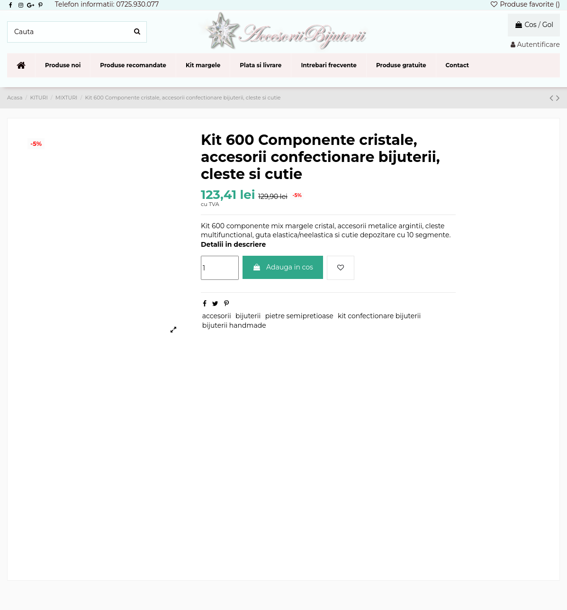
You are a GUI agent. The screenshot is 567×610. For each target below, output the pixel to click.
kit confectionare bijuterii (379, 316)
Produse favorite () (525, 4)
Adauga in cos (282, 267)
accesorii (216, 316)
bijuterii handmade (234, 325)
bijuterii (248, 316)
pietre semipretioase (299, 316)
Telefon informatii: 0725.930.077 (107, 4)
